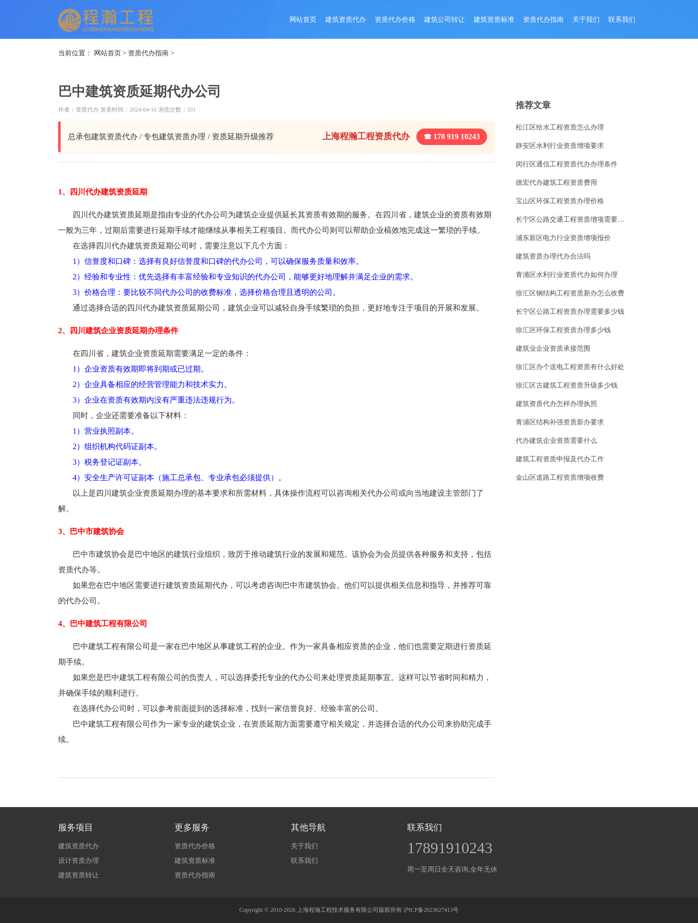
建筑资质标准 (494, 19)
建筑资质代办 (345, 19)
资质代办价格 (395, 19)
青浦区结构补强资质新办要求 (560, 422)
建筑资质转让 (78, 875)
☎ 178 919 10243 (452, 136)
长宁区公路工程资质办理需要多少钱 (570, 311)
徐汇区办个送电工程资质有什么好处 (570, 367)
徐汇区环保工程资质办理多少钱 (563, 330)
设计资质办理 (78, 860)
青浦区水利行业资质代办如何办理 (567, 274)
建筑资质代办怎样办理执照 (556, 403)
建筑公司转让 (444, 19)
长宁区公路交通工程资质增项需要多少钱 (573, 219)
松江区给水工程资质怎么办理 (560, 127)
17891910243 (449, 848)
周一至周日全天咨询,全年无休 (452, 869)
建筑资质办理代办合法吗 (553, 256)
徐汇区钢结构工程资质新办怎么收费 (570, 293)
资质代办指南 (543, 19)
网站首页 (303, 19)
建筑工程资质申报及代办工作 (560, 459)
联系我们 (621, 19)
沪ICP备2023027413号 (431, 910)
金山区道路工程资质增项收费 (560, 477)
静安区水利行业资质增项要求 (560, 145)
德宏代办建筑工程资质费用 (556, 182)
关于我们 (586, 19)
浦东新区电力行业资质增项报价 (563, 238)
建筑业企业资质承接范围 (553, 348)
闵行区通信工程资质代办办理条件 (567, 164)
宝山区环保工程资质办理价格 (560, 201)
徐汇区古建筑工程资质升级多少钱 (567, 385)
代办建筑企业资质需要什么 (556, 440)
